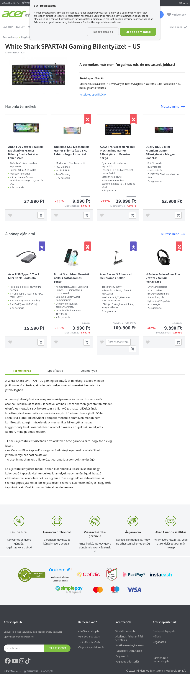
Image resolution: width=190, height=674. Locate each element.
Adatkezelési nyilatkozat (130, 645)
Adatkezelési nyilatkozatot (47, 22)
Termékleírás (22, 370)
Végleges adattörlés (127, 661)
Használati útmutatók (128, 650)
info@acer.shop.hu (89, 631)
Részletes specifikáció (92, 94)
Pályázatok (122, 656)
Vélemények (89, 370)
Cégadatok (159, 642)
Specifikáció (55, 370)
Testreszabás (102, 32)
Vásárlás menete (125, 631)
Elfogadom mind (138, 32)
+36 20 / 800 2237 (89, 636)
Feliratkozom (57, 648)
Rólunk (157, 636)
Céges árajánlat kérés (91, 647)
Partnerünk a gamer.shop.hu (161, 659)
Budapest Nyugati (164, 631)
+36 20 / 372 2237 (89, 642)
